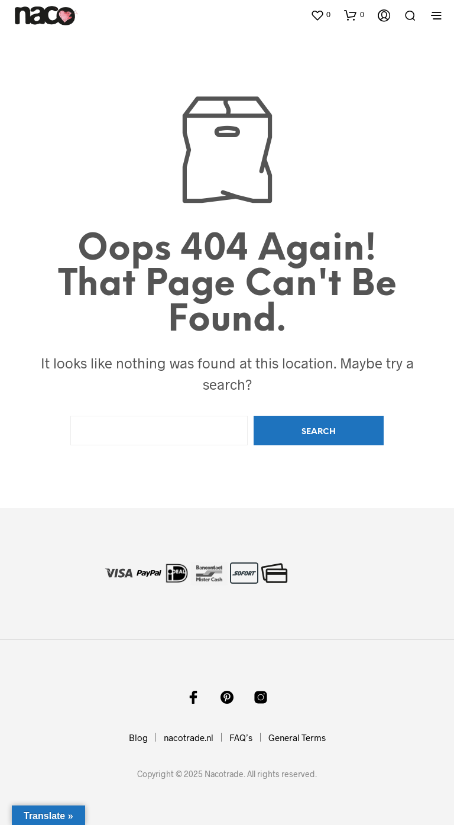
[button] (320, 15)
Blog (138, 737)
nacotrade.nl (188, 737)
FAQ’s (240, 737)
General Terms (297, 737)
